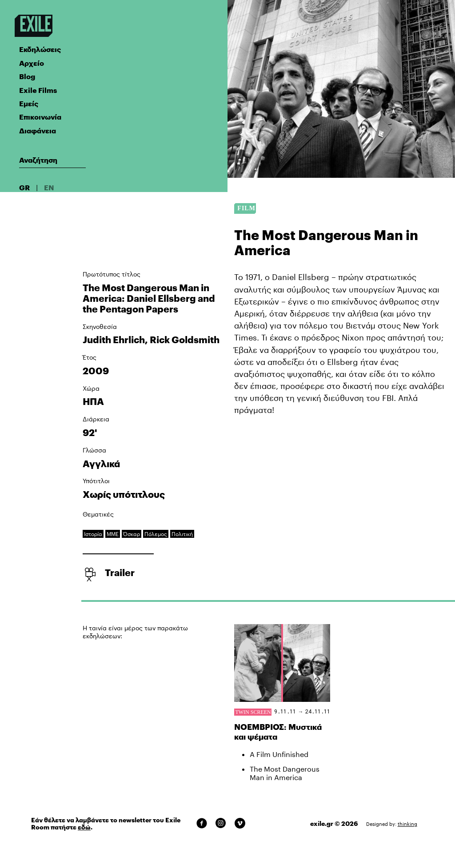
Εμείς (28, 103)
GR (24, 187)
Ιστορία (93, 534)
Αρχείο (31, 63)
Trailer (120, 572)
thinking (407, 824)
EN (49, 187)
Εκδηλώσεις (40, 49)
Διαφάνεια (37, 130)
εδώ (84, 827)
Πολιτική (182, 534)
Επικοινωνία (40, 116)
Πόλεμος (155, 534)
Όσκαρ (131, 534)
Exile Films (38, 90)
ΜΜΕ (113, 534)
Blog (27, 76)
